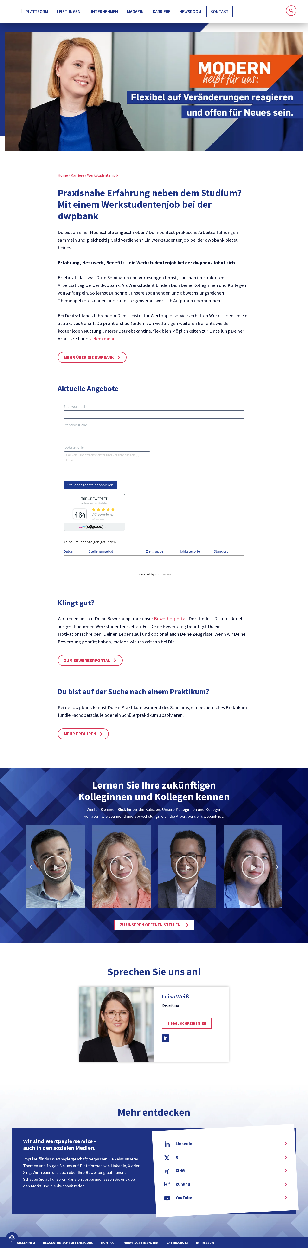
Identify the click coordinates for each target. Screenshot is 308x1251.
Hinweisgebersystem (141, 1245)
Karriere (77, 177)
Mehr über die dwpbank (89, 360)
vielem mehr (102, 341)
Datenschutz (177, 1245)
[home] (34, 11)
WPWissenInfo (23, 1245)
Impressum (205, 1245)
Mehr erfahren (80, 736)
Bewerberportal (170, 621)
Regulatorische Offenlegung (68, 1245)
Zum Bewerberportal (87, 663)
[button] (291, 10)
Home (63, 177)
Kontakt (108, 1245)
